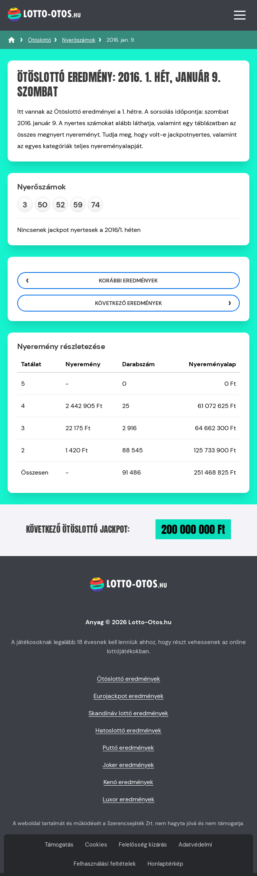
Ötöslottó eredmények (128, 679)
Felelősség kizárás (143, 844)
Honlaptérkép (165, 864)
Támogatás (59, 844)
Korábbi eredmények (128, 280)
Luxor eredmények (128, 799)
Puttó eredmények (128, 748)
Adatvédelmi (195, 844)
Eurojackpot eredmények (128, 696)
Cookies (96, 844)
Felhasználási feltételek (105, 864)
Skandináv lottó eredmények (128, 713)
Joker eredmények (128, 765)
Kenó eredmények (128, 782)
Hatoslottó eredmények (128, 730)
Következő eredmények (128, 303)
